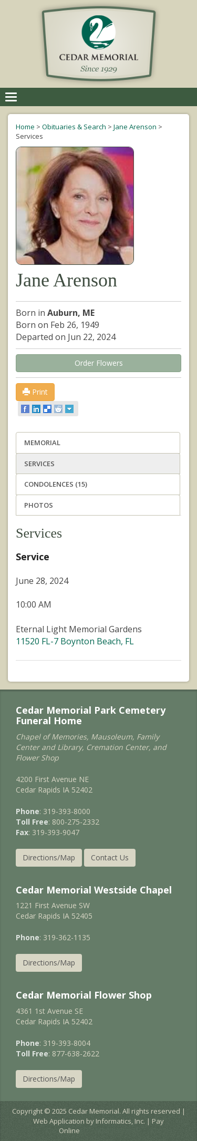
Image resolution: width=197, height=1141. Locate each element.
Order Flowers (99, 363)
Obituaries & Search (74, 126)
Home (25, 126)
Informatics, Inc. (120, 1121)
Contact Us (110, 857)
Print (35, 392)
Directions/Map (49, 857)
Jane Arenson (135, 126)
